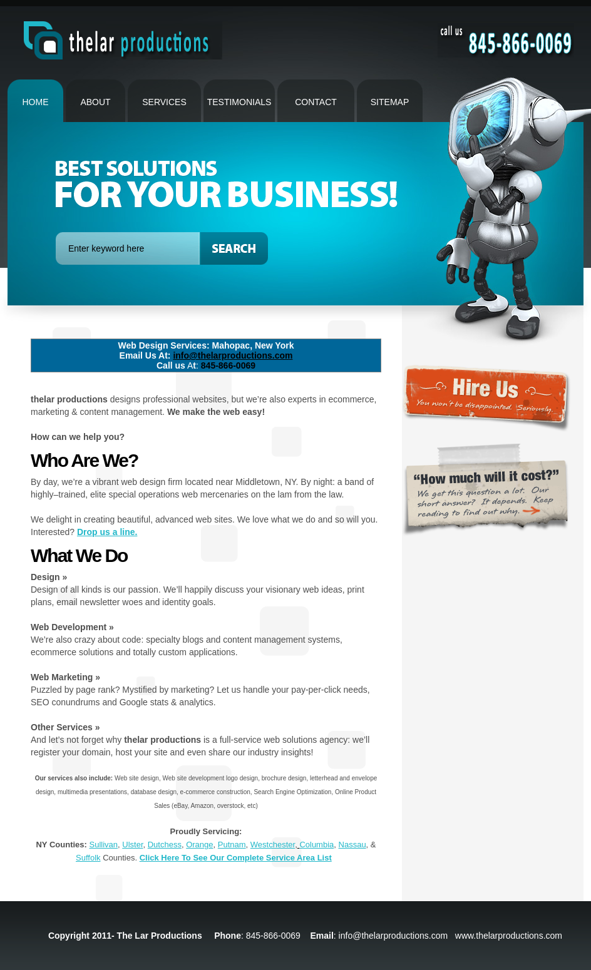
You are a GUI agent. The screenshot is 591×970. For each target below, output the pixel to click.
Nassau (352, 844)
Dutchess (165, 844)
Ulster (132, 844)
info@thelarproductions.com (232, 355)
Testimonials (239, 102)
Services (164, 102)
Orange (199, 844)
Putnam (232, 844)
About (95, 102)
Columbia (316, 844)
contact (316, 102)
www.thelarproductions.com (508, 936)
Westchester (272, 844)
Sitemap (390, 102)
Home (36, 102)
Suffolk (88, 857)
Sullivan (104, 844)
